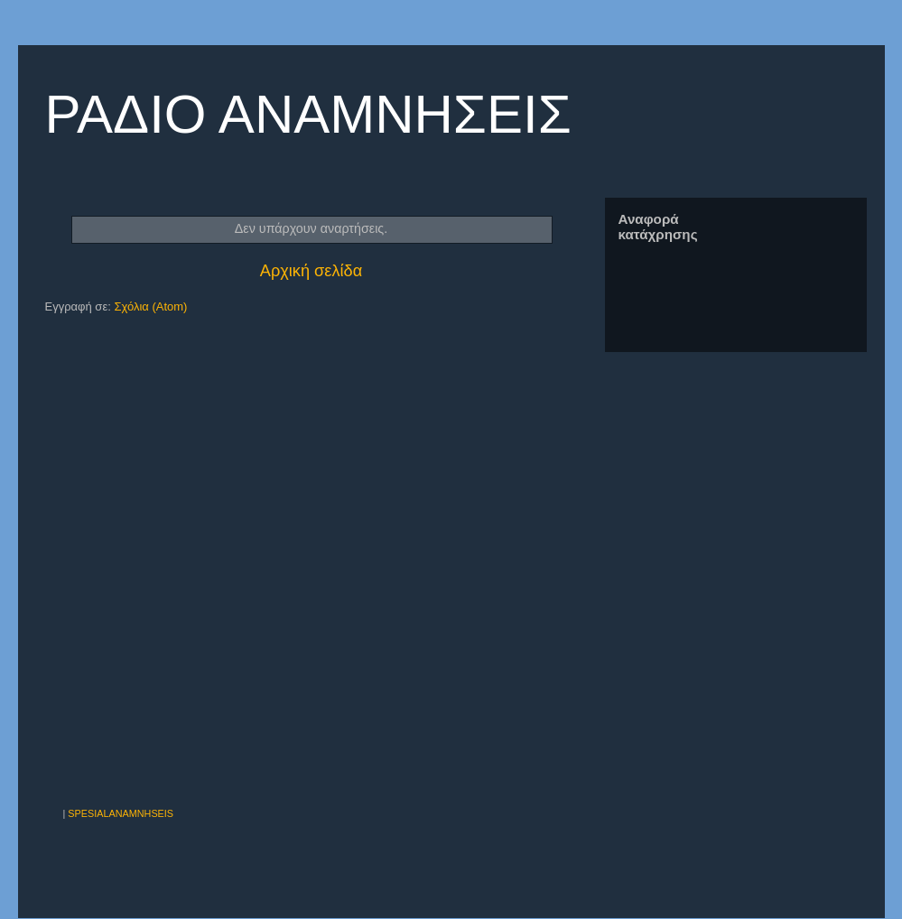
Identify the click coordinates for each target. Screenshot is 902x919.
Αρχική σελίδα (311, 271)
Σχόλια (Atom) (150, 306)
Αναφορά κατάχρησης (658, 226)
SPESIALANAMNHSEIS (120, 813)
